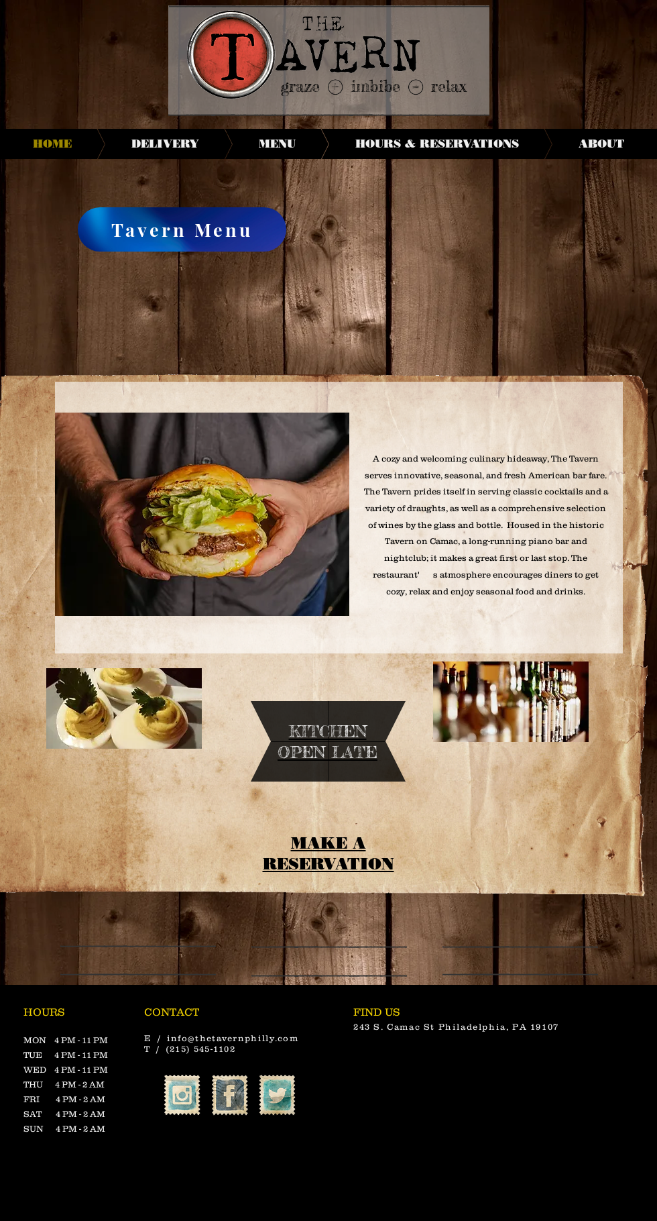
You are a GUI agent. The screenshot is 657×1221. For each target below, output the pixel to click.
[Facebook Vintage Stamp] (229, 1095)
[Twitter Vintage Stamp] (277, 1095)
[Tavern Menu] (182, 229)
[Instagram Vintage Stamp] (182, 1095)
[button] (202, 514)
